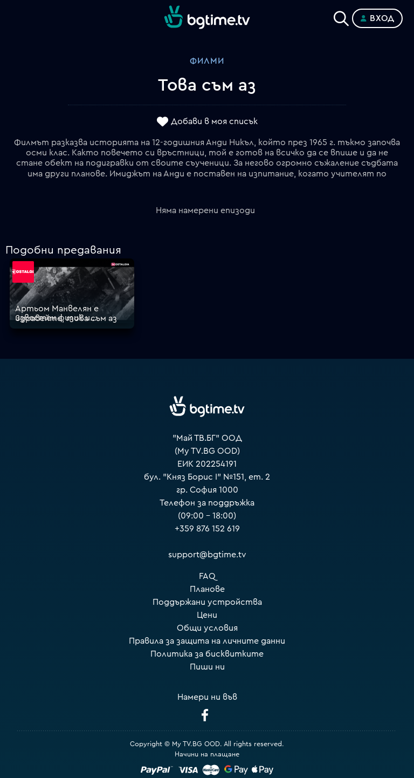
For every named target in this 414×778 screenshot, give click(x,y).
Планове (207, 589)
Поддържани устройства (207, 602)
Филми (207, 61)
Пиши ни (207, 667)
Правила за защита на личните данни (207, 641)
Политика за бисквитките (207, 654)
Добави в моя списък (214, 121)
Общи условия (207, 628)
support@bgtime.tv (207, 554)
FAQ (207, 576)
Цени (207, 615)
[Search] (341, 16)
